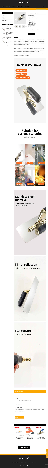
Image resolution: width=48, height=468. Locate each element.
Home (3, 6)
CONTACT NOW (32, 33)
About (14, 6)
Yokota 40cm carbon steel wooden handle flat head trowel (9, 42)
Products (8, 6)
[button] (7, 26)
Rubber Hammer (4, 20)
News (18, 6)
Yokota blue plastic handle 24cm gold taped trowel (41, 439)
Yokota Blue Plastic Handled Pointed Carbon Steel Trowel (9, 37)
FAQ (22, 6)
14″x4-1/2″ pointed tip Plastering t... (19, 439)
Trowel (3, 15)
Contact (27, 6)
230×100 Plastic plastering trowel (30, 439)
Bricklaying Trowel (5, 18)
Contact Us (34, 462)
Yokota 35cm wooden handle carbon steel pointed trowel (9, 33)
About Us (21, 462)
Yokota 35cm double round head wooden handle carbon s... (9, 29)
